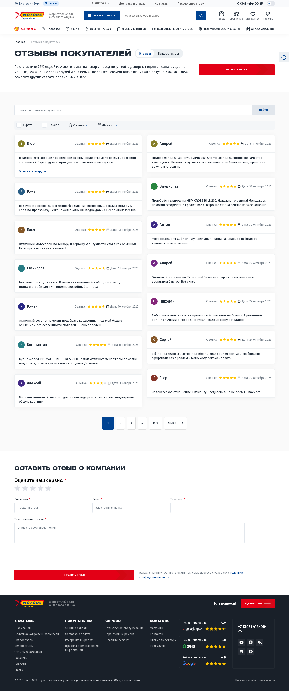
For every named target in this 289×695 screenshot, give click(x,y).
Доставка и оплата (131, 4)
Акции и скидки (76, 632)
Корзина (268, 15)
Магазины (51, 3)
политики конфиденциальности (181, 576)
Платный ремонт (117, 644)
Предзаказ (50, 29)
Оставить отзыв (243, 70)
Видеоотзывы (168, 54)
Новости (20, 668)
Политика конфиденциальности (36, 638)
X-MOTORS (98, 3)
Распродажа (25, 29)
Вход (221, 15)
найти (262, 110)
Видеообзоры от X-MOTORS (172, 29)
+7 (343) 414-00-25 (248, 4)
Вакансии (20, 662)
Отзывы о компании (28, 656)
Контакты (160, 4)
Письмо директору (189, 4)
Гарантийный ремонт (119, 638)
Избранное (253, 15)
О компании (22, 632)
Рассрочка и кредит (79, 644)
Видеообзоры (23, 644)
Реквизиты (157, 650)
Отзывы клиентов (131, 29)
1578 (158, 423)
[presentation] (129, 557)
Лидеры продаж (98, 29)
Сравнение (236, 15)
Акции (72, 29)
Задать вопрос (251, 607)
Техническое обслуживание (219, 29)
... (142, 423)
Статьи (18, 674)
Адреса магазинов (260, 29)
